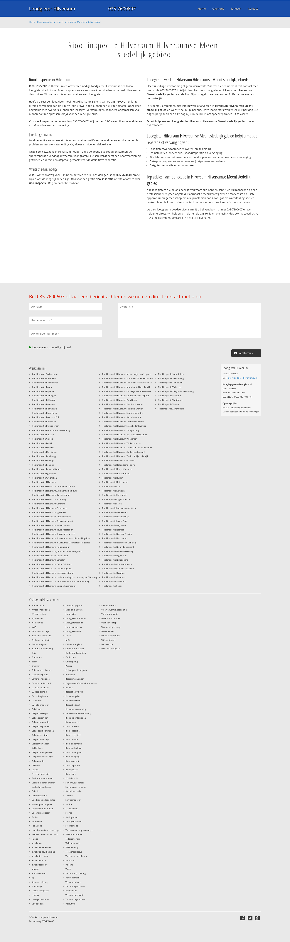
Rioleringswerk (72, 722)
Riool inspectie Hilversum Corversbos (49, 508)
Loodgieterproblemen (75, 618)
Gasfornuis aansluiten (42, 778)
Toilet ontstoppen (73, 834)
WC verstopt (107, 644)
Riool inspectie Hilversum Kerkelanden (50, 555)
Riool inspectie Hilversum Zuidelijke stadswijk (123, 451)
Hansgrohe (37, 825)
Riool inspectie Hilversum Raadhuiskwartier (122, 404)
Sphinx (68, 804)
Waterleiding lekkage (111, 627)
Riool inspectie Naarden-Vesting (117, 534)
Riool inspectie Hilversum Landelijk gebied (52, 568)
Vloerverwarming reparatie (114, 609)
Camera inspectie (40, 674)
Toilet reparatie (72, 843)
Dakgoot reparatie (40, 722)
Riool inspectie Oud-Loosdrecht (117, 564)
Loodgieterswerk (73, 631)
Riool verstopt (72, 761)
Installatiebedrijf (39, 864)
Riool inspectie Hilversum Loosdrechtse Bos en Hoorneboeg (60, 581)
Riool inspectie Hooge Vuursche (117, 469)
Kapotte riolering (40, 882)
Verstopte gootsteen (75, 886)
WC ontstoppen (108, 640)
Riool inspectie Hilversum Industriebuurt (51, 546)
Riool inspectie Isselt (111, 486)
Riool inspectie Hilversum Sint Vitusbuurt (121, 417)
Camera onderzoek (41, 678)
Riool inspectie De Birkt (43, 447)
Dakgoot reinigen (40, 717)
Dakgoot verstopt (40, 735)
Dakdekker (37, 709)
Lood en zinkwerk (73, 609)
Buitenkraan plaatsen (42, 670)
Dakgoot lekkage (40, 713)
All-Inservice (37, 622)
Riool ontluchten (73, 748)
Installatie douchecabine (43, 851)
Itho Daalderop (39, 873)
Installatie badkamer (41, 847)
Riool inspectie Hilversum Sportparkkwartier (123, 421)
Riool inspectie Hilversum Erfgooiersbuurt (51, 516)
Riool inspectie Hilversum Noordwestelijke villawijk (126, 387)
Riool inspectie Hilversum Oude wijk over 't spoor (125, 395)
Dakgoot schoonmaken (43, 730)
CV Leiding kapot (40, 696)
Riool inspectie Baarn (42, 387)
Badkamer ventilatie (41, 640)
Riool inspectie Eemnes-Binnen (46, 469)
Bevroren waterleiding (42, 648)
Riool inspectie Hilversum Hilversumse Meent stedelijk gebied (68, 21)
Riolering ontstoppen (75, 717)
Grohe (35, 817)
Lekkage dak (37, 903)
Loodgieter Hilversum (52, 8)
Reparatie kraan (72, 700)
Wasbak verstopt (109, 622)
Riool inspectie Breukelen (44, 421)
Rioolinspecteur (72, 765)
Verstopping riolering (75, 873)
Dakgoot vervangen (41, 739)
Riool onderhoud (73, 743)
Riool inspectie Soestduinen (171, 374)
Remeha (69, 687)
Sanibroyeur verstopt (75, 786)
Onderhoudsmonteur (75, 653)
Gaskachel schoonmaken (43, 782)
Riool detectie (72, 726)
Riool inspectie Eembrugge (44, 456)
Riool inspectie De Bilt (42, 443)
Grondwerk (37, 821)
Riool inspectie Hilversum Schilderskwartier (122, 408)
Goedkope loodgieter (42, 804)
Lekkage (35, 895)
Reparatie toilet (72, 704)
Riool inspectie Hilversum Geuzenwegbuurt (52, 521)
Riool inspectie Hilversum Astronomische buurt (54, 490)
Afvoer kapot (38, 605)
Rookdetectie (71, 778)
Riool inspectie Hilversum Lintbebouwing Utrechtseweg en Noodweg (64, 577)
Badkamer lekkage (40, 631)
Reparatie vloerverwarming (78, 713)
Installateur (37, 843)
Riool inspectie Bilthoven (43, 400)
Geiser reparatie (39, 795)
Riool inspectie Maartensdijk (115, 516)
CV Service (36, 700)
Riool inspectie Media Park (114, 521)
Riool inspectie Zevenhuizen (171, 408)
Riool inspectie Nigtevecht (114, 555)
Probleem (70, 674)
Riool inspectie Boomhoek (44, 413)
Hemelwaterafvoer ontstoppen (46, 830)
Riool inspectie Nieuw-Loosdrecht (118, 546)
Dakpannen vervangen (42, 756)
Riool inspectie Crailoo (42, 438)
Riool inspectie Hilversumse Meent (118, 460)
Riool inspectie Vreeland (169, 395)
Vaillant (69, 864)
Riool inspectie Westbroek (170, 400)
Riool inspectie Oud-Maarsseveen (118, 568)
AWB (34, 627)
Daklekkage (37, 748)
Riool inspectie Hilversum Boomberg (49, 499)
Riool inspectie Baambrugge (45, 382)
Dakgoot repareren (41, 726)
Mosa (68, 635)
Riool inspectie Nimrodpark (115, 559)
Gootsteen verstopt (41, 812)
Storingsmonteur (73, 821)
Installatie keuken (40, 856)
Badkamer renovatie (41, 635)
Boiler (34, 653)
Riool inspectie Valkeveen (170, 387)
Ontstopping (71, 661)
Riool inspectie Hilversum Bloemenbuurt (51, 495)
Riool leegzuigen (73, 735)
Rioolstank (70, 774)
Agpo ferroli (37, 618)
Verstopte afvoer (73, 882)
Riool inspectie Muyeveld (114, 525)
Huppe (35, 838)
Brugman (36, 665)
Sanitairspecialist (73, 791)
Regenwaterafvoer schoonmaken (81, 683)
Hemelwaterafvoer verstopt (45, 834)
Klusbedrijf (37, 886)
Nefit (67, 640)
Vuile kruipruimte (109, 614)
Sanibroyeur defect (74, 782)
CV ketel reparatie (40, 687)
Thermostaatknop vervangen (79, 830)
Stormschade (71, 825)
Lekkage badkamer (41, 899)
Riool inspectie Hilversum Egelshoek (49, 512)
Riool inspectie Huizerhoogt (115, 482)
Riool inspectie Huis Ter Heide (116, 473)
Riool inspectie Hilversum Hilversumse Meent (53, 534)
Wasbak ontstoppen (111, 618)
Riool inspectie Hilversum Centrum (48, 503)
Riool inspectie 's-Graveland (45, 374)
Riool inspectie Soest (112, 585)
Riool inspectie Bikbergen (44, 395)
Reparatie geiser (73, 696)
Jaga (34, 877)
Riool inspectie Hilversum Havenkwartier (51, 525)
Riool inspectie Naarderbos (114, 538)
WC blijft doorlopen (110, 635)
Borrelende (37, 657)
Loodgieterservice (73, 627)
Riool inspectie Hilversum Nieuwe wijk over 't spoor (126, 374)
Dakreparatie (38, 761)
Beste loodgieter (39, 644)
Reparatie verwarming (75, 709)
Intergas (35, 869)
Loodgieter (70, 614)
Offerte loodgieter (73, 644)
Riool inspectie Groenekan (44, 477)
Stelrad (68, 812)
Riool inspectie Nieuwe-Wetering (117, 551)
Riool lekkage (71, 739)
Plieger (68, 665)
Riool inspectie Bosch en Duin (46, 417)
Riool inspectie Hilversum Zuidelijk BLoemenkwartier (127, 447)
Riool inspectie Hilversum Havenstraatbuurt (52, 529)
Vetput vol (70, 903)
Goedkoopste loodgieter (43, 799)
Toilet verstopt (72, 847)
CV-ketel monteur (40, 704)
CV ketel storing (39, 691)
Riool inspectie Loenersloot (115, 512)
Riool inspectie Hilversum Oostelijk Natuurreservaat (126, 391)
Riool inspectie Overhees (113, 573)
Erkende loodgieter (41, 774)
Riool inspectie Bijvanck (43, 391)
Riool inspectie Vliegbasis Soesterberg (176, 391)
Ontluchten (70, 657)
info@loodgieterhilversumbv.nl (242, 377)
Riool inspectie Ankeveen (44, 378)
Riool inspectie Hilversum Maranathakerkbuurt (54, 585)
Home (32, 21)
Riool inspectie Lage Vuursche (116, 499)
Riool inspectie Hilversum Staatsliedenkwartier (124, 425)
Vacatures (70, 860)
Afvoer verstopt (39, 614)
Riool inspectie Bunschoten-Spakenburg (51, 430)
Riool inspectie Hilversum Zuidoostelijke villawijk (125, 456)
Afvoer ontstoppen (41, 609)
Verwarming (71, 890)
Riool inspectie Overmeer (114, 577)
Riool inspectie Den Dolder (44, 451)
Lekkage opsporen (74, 605)
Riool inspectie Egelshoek (44, 473)
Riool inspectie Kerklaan (113, 490)
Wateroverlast (107, 631)
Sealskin (69, 795)
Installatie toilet (39, 860)
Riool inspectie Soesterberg (171, 378)
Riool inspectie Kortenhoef (114, 495)
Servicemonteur (72, 799)
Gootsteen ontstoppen (42, 808)
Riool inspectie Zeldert (168, 404)
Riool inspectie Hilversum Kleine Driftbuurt (52, 564)
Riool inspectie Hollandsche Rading (118, 464)
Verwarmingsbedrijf (74, 895)
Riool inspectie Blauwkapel (44, 408)
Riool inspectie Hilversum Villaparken (119, 438)
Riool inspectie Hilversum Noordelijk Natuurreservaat (127, 382)
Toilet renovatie (72, 838)
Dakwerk (36, 765)
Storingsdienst (72, 817)
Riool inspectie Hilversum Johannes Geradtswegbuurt (57, 551)
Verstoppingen (72, 877)
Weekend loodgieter (111, 648)
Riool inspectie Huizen (112, 477)
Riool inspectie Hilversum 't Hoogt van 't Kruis (53, 486)
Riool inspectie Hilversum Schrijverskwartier (122, 413)
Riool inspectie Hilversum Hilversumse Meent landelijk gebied (61, 538)
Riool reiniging (72, 756)
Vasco (68, 869)
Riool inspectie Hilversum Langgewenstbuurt (53, 573)
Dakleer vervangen (40, 743)
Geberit (35, 791)
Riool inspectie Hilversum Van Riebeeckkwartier (124, 434)
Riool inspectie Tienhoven (170, 382)
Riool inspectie (72, 730)
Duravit (35, 769)
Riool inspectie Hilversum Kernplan (48, 559)
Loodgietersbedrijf (74, 622)
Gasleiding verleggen (41, 786)
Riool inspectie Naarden (113, 529)
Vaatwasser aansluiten (76, 856)
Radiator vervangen (74, 678)
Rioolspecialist (72, 769)
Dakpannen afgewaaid (42, 752)
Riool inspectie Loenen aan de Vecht (119, 508)
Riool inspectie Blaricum (43, 404)
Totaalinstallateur (73, 851)
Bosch (34, 661)
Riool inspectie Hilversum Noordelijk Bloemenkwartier (127, 378)
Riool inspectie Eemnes (43, 464)
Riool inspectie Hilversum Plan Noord (119, 400)
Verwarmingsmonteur (75, 899)
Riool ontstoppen (73, 752)
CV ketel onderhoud (41, 683)
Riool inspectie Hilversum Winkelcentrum (121, 443)
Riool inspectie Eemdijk (43, 460)
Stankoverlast (71, 808)
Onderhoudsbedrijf (74, 648)
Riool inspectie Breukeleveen (45, 425)
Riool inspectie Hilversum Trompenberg (120, 430)
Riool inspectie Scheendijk (114, 581)
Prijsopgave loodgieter (76, 670)
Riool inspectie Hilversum (44, 482)
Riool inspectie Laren (112, 503)
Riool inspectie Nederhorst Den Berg (119, 542)
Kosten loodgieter (40, 890)
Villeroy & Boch (108, 605)
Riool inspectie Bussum (43, 434)
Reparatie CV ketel (74, 691)
